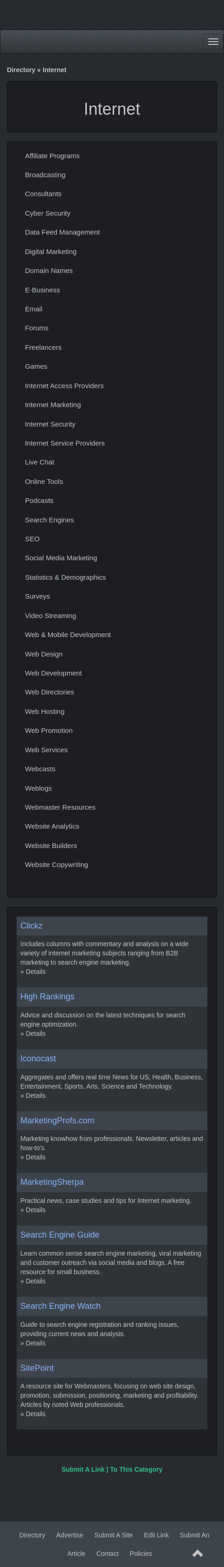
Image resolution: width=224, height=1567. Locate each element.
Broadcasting (45, 175)
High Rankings (47, 996)
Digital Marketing (51, 251)
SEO (32, 539)
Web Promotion (49, 730)
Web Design (43, 654)
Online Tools (44, 481)
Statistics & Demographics (65, 577)
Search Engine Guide (60, 1234)
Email (34, 309)
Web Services (46, 750)
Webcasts (40, 769)
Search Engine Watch (60, 1306)
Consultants (43, 194)
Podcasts (39, 500)
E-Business (42, 290)
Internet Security (50, 424)
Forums (37, 328)
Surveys (37, 596)
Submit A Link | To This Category (112, 1469)
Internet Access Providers (64, 386)
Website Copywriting (56, 864)
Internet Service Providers (65, 443)
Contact (107, 1553)
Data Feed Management (62, 232)
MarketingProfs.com (57, 1120)
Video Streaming (50, 615)
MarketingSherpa (52, 1182)
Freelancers (43, 347)
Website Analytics (52, 826)
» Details (32, 971)
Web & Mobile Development (68, 634)
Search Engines (49, 520)
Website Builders (51, 845)
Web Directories (49, 692)
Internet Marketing (53, 405)
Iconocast (38, 1058)
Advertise (69, 1535)
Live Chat (39, 462)
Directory (21, 70)
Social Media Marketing (61, 558)
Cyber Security (47, 213)
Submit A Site (113, 1535)
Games (36, 366)
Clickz (31, 925)
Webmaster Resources (60, 807)
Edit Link (156, 1535)
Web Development (53, 673)
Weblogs (38, 788)
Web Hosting (45, 711)
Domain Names (49, 270)
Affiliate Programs (52, 156)
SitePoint (37, 1368)
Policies (141, 1553)
